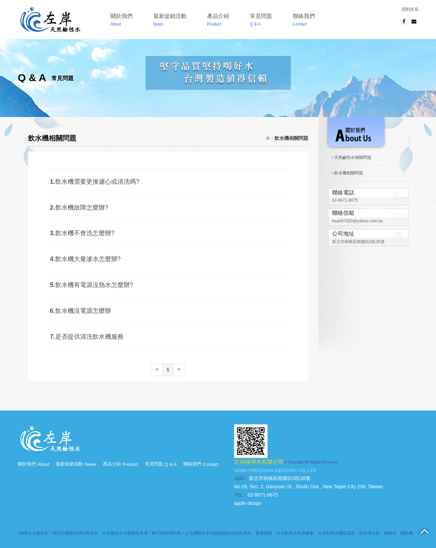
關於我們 (121, 21)
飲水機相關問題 (347, 173)
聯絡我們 (304, 21)
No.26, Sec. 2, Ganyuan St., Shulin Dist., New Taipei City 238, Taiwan (308, 486)
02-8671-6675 (345, 200)
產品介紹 (218, 21)
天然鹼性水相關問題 (351, 157)
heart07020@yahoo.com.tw (357, 221)
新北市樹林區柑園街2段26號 (358, 241)
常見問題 (261, 21)
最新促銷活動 (169, 21)
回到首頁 (410, 9)
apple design (247, 503)
